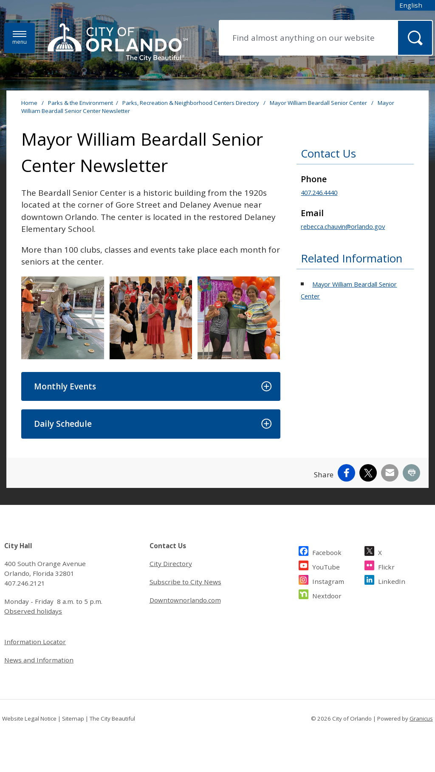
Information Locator (35, 641)
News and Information (38, 660)
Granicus (421, 718)
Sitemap (73, 718)
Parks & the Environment (80, 103)
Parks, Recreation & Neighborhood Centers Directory (191, 103)
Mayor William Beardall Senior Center (319, 103)
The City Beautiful (112, 718)
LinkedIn (391, 580)
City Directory (171, 563)
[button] (150, 386)
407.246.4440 (319, 192)
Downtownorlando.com (185, 600)
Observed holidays (33, 611)
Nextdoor (327, 594)
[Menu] (19, 38)
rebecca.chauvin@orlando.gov (343, 226)
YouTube (326, 566)
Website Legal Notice (29, 718)
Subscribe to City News (185, 582)
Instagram (328, 580)
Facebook (327, 551)
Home (29, 103)
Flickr (386, 566)
